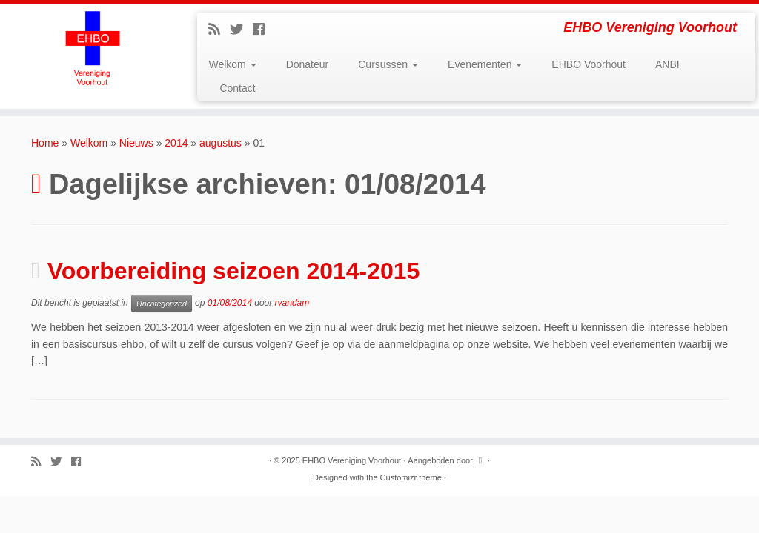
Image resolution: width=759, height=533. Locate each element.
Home (45, 143)
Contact (237, 88)
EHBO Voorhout (588, 64)
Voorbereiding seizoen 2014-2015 (233, 271)
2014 (176, 143)
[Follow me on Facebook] (263, 29)
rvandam (292, 303)
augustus (220, 143)
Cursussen (388, 64)
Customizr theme (411, 477)
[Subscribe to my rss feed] (219, 29)
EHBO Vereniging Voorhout (351, 460)
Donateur (307, 64)
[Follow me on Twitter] (241, 29)
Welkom (232, 64)
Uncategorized (161, 303)
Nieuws (136, 143)
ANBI (667, 64)
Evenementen (485, 64)
